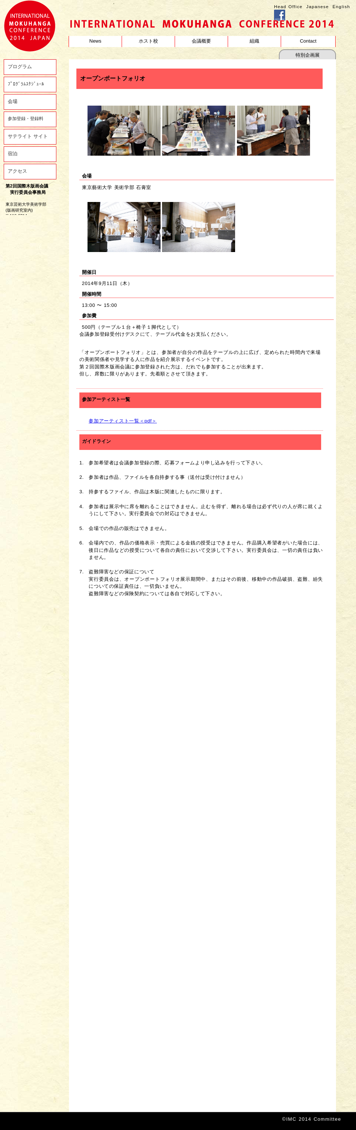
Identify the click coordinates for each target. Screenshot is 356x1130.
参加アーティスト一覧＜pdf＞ (123, 421)
